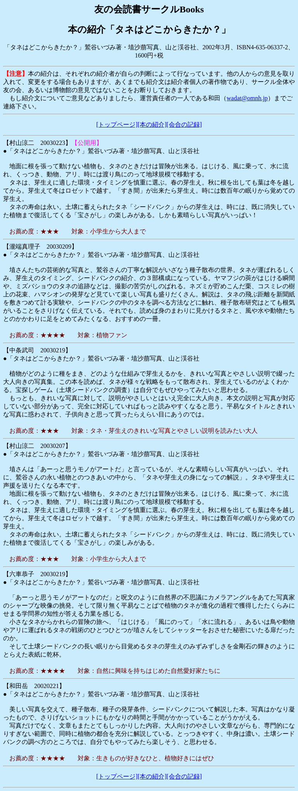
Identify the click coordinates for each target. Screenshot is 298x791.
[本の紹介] (152, 124)
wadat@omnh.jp (247, 98)
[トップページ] (117, 124)
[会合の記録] (184, 124)
